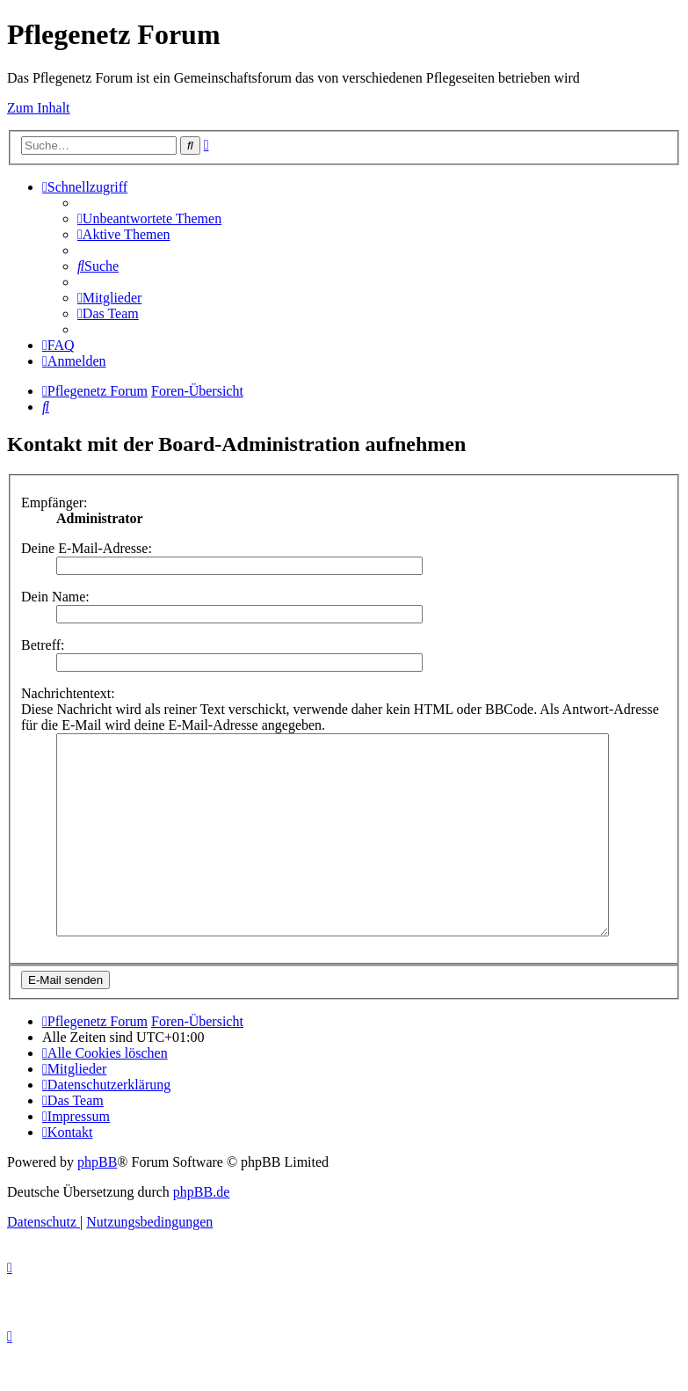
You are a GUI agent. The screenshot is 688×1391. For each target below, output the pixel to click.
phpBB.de (201, 1231)
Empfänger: (54, 502)
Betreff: (42, 644)
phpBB (97, 1201)
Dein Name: (55, 596)
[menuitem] (149, 218)
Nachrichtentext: (68, 693)
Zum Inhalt (38, 107)
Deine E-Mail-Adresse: (86, 548)
